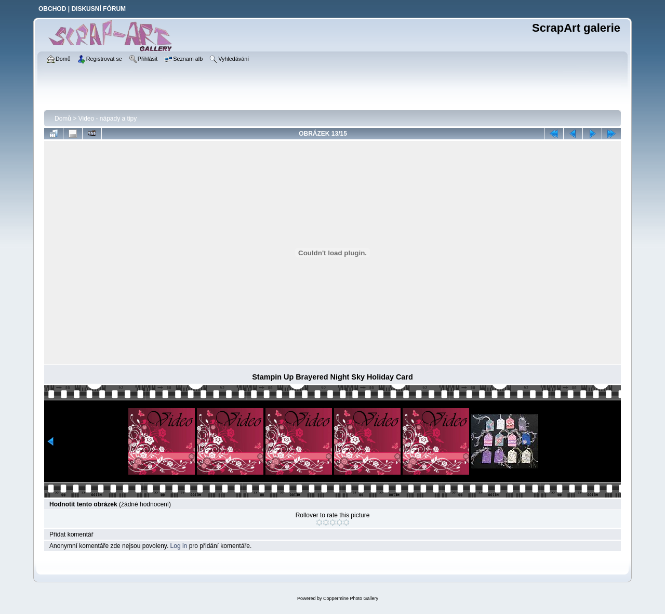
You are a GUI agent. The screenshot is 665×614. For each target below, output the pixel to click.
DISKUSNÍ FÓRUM (98, 8)
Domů (63, 118)
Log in (179, 546)
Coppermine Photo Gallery (350, 598)
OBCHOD (52, 8)
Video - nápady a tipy (107, 118)
